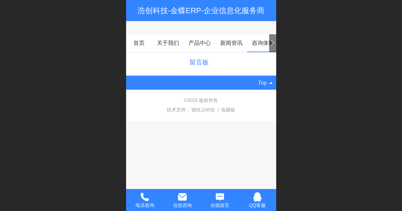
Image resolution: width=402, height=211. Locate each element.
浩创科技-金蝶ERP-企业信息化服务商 (201, 10)
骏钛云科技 (203, 109)
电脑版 (228, 109)
